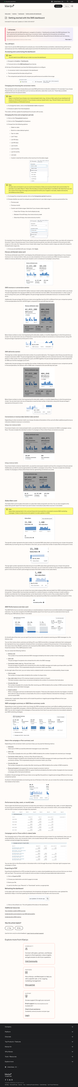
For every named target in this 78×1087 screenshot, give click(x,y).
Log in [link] (27, 1015)
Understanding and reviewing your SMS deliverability (20, 914)
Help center (8, 13)
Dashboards (21, 13)
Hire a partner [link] (30, 985)
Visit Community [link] (31, 961)
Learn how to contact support (35, 933)
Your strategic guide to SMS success (15, 911)
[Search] (67, 1)
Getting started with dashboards (33, 13)
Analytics (14, 13)
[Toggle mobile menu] (72, 6)
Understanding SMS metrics (13, 917)
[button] (39, 80)
